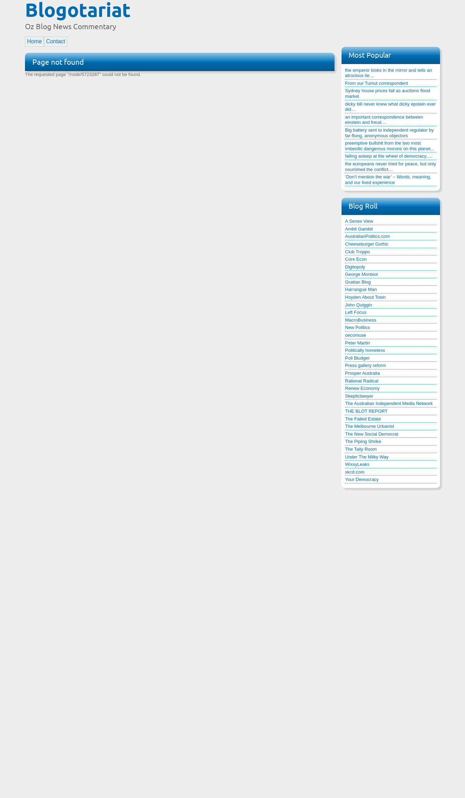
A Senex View (359, 221)
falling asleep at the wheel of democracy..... (388, 156)
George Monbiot (361, 274)
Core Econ (356, 259)
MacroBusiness (360, 320)
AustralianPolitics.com (367, 236)
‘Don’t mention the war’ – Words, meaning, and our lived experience (388, 179)
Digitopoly (355, 267)
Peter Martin (357, 343)
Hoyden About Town (365, 297)
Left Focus (356, 312)
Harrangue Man (361, 289)
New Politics (357, 327)
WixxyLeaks (357, 464)
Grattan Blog (358, 282)
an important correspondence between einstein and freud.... (384, 119)
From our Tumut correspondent (376, 83)
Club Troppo (357, 251)
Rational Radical (361, 381)
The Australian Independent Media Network (389, 403)
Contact (55, 41)
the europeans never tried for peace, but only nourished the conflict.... (390, 166)
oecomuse (355, 335)
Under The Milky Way (367, 457)
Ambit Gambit (359, 229)
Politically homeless (365, 350)
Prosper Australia (362, 373)
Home (34, 41)
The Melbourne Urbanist (369, 426)
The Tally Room (361, 449)
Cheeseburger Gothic (367, 244)
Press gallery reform (365, 365)
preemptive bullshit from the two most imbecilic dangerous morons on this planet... (389, 145)
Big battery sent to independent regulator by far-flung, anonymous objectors (389, 132)
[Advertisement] (312, 18)
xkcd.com (354, 472)
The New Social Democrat (371, 434)
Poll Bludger (357, 358)
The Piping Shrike (363, 441)
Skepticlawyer (359, 396)
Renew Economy (362, 388)
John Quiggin (358, 305)
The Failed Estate (363, 419)
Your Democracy (362, 479)
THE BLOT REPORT (366, 411)
